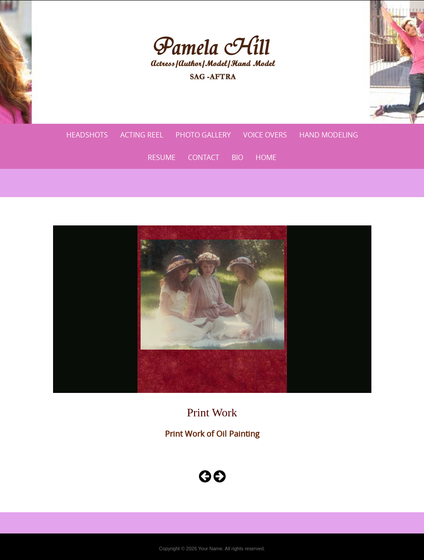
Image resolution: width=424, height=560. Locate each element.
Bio (237, 157)
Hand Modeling (328, 135)
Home (266, 157)
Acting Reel (141, 135)
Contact (203, 157)
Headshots (87, 135)
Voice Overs (265, 135)
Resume (162, 157)
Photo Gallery (203, 135)
